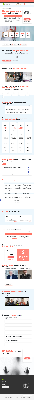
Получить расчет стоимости (7, 60)
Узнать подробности (14, 238)
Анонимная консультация (27, 19)
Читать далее (15, 221)
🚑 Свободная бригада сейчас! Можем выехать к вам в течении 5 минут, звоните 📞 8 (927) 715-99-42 (17, 0)
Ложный (7, 107)
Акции (19, 44)
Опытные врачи (17, 183)
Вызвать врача (6, 151)
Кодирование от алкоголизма (26, 383)
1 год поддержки (26, 193)
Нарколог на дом (24, 388)
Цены (11, 44)
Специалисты (24, 44)
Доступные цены (8, 193)
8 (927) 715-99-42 (18, 3)
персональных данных (10, 259)
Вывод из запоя (24, 385)
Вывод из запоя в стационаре (26, 386)
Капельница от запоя (25, 384)
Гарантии (15, 193)
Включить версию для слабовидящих (6, 382)
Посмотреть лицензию (8, 284)
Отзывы (15, 44)
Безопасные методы (26, 183)
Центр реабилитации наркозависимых (15, 381)
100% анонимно (7, 183)
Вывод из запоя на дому (25, 387)
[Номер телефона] (27, 16)
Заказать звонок (27, 358)
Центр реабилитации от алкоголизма (27, 382)
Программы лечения (5, 44)
